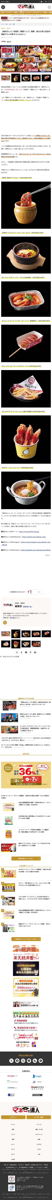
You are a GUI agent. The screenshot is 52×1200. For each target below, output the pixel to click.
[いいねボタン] (30, 592)
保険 (45, 12)
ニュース (9, 12)
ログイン (13, 1117)
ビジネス (39, 1144)
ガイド (13, 1154)
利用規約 (46, 1165)
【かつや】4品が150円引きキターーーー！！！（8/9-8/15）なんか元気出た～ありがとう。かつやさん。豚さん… (26, 739)
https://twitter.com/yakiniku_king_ (34, 537)
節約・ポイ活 (22, 12)
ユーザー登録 (38, 1117)
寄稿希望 (27, 1165)
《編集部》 (47, 555)
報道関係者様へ (13, 1165)
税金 (50, 12)
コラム (39, 1149)
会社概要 (31, 1167)
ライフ (13, 1149)
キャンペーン (37, 12)
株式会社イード (15, 618)
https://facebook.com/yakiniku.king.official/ (36, 550)
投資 (16, 12)
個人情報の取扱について (12, 1167)
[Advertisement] (26, 676)
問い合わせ (21, 1165)
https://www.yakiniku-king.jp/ (29, 532)
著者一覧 (6, 1165)
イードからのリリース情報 (41, 1167)
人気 (2, 12)
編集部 (18, 606)
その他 (13, 1159)
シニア (29, 12)
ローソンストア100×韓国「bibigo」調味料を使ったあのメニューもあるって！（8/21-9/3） (25, 746)
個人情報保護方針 (23, 1167)
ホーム (13, 1124)
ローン (13, 1144)
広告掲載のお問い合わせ (36, 1165)
